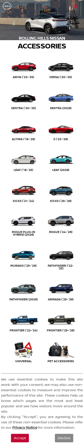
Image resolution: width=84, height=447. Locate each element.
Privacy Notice (24, 428)
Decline (64, 438)
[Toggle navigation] (75, 6)
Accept (20, 438)
